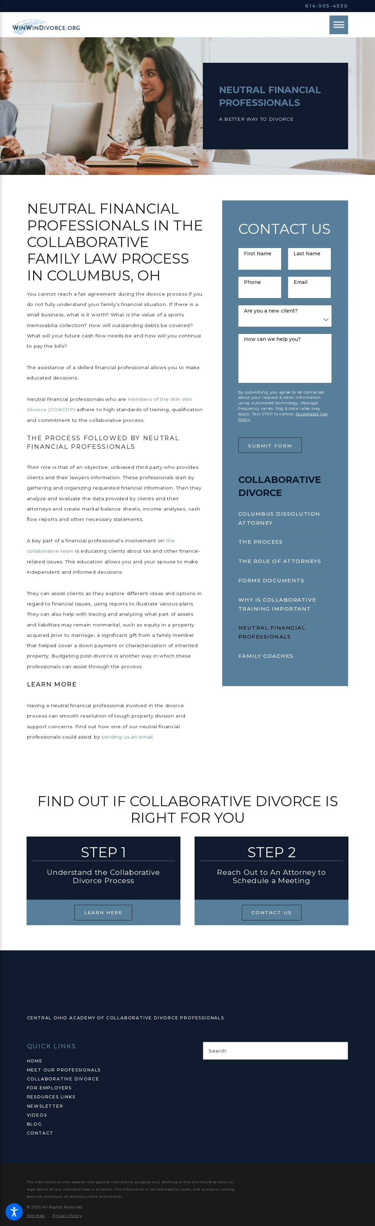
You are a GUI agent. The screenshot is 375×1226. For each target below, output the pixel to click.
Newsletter (45, 1106)
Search (218, 1051)
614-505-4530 (326, 6)
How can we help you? (272, 339)
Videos (37, 1115)
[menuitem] (285, 518)
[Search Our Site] (340, 1050)
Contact (40, 1133)
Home (35, 1061)
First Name (258, 254)
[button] (14, 1211)
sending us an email (127, 737)
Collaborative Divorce (63, 1078)
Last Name (307, 254)
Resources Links (51, 1096)
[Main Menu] (338, 25)
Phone (252, 282)
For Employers (49, 1087)
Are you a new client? (271, 311)
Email (300, 282)
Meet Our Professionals (64, 1069)
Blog (34, 1124)
